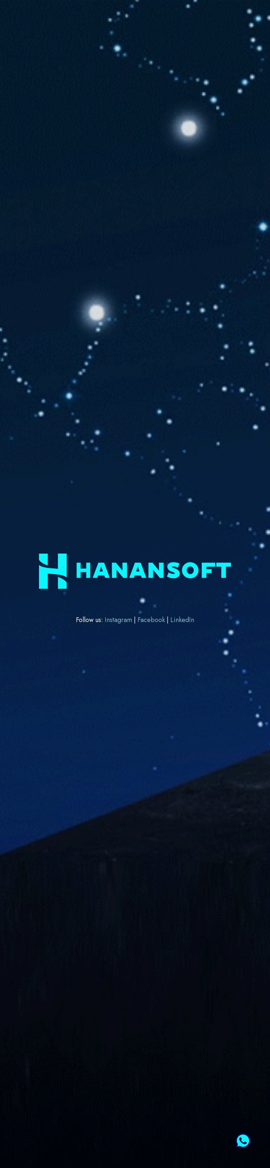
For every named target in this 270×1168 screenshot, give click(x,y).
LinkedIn (182, 620)
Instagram (119, 620)
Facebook (152, 620)
